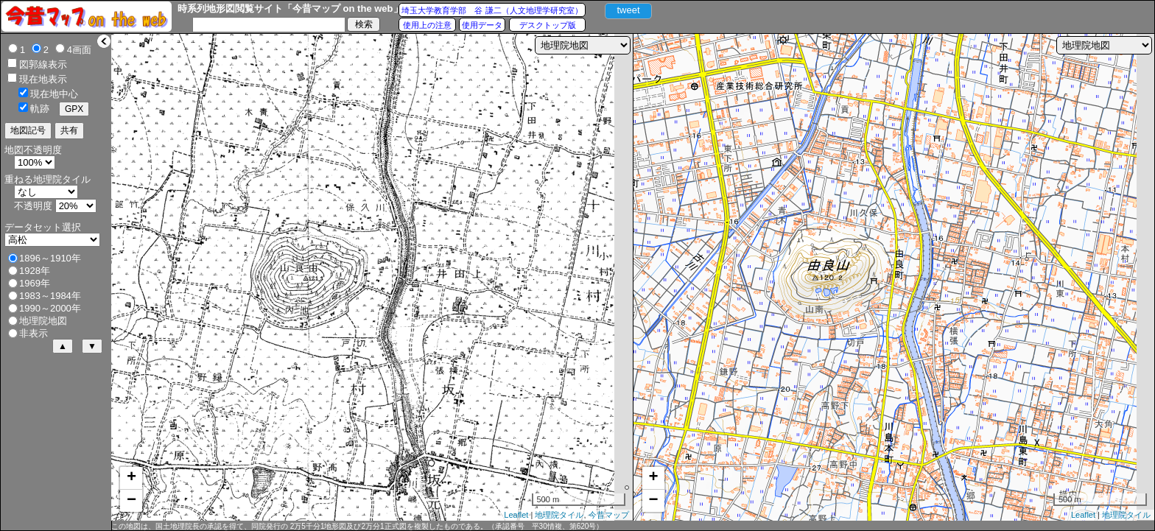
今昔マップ (609, 514)
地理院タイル (559, 514)
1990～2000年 (50, 308)
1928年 (34, 270)
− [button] (131, 501)
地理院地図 (43, 320)
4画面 (79, 49)
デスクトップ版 (547, 25)
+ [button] (131, 478)
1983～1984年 (50, 295)
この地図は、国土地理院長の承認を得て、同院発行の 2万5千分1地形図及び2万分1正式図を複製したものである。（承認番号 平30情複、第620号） (357, 526)
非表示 (33, 333)
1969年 (34, 283)
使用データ (482, 25)
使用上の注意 (427, 25)
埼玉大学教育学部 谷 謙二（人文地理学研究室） (491, 10)
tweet (628, 9)
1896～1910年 (50, 258)
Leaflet (516, 514)
